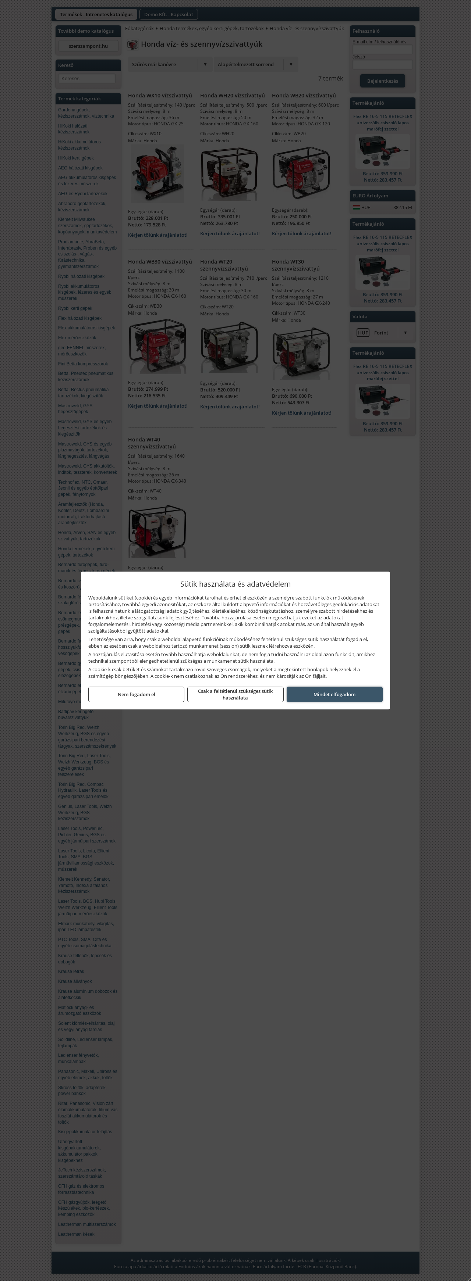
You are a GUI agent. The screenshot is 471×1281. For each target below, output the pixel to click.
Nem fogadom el (136, 694)
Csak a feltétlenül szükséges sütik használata (235, 694)
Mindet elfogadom (334, 694)
